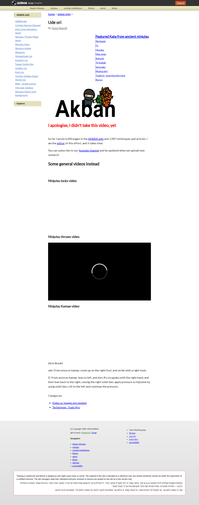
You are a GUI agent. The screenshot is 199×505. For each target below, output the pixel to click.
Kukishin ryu (21, 60)
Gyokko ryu (21, 68)
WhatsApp (85, 433)
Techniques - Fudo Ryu (66, 407)
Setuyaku (101, 67)
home (51, 14)
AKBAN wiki (96, 138)
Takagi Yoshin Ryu (24, 64)
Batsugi (100, 58)
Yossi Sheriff (59, 28)
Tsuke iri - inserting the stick (110, 75)
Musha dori (102, 71)
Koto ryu (19, 72)
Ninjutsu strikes (23, 48)
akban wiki (64, 14)
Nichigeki (101, 41)
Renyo (99, 79)
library (114, 8)
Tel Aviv (132, 433)
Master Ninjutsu (37, 8)
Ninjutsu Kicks (22, 44)
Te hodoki (101, 62)
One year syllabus (24, 87)
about (103, 8)
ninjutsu (54, 8)
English (38, 3)
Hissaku (100, 49)
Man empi (101, 54)
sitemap (76, 463)
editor (61, 143)
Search (180, 3)
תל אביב (132, 436)
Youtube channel (89, 150)
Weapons (20, 52)
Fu (97, 45)
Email (94, 433)
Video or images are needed (69, 403)
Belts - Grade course (25, 83)
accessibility (78, 466)
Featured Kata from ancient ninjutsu (122, 36)
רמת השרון (133, 439)
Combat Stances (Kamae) (28, 25)
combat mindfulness (73, 8)
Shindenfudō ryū (23, 56)
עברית (30, 3)
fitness (91, 8)
